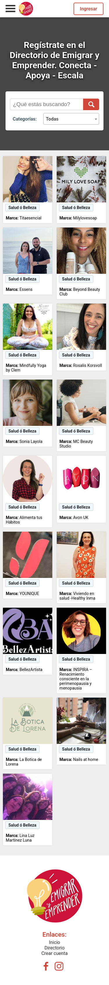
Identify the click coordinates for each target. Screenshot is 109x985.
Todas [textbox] (52, 119)
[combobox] (71, 119)
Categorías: (25, 119)
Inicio (54, 942)
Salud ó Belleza (22, 207)
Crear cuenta (54, 953)
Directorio (54, 948)
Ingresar (88, 9)
